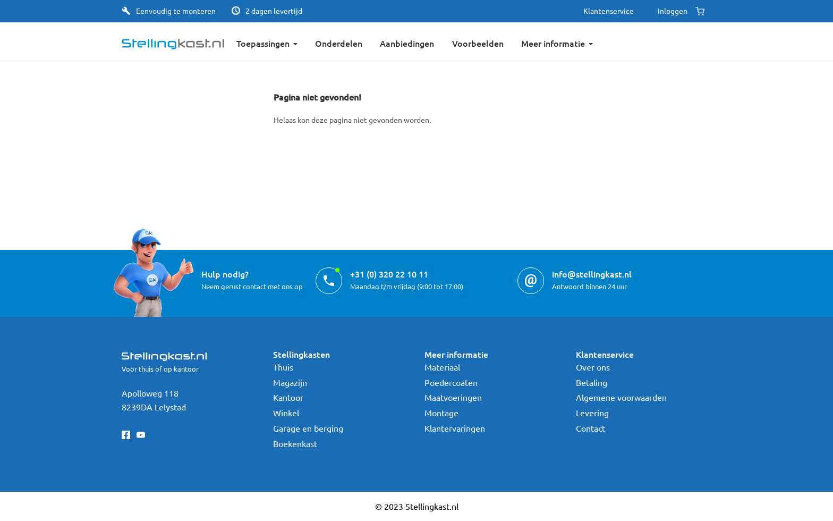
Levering (592, 412)
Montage (441, 412)
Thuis (283, 367)
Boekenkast (295, 443)
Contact (590, 428)
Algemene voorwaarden (621, 397)
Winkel (286, 412)
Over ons (593, 367)
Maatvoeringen (453, 397)
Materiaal (442, 367)
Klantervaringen (454, 428)
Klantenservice (608, 10)
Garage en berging (308, 428)
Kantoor (288, 397)
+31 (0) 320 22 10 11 (389, 274)
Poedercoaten (451, 382)
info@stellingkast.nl (592, 274)
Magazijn (290, 382)
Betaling (591, 382)
